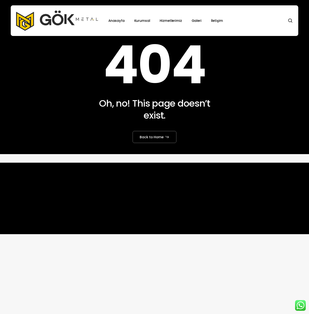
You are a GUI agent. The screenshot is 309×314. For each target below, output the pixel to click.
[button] (155, 137)
